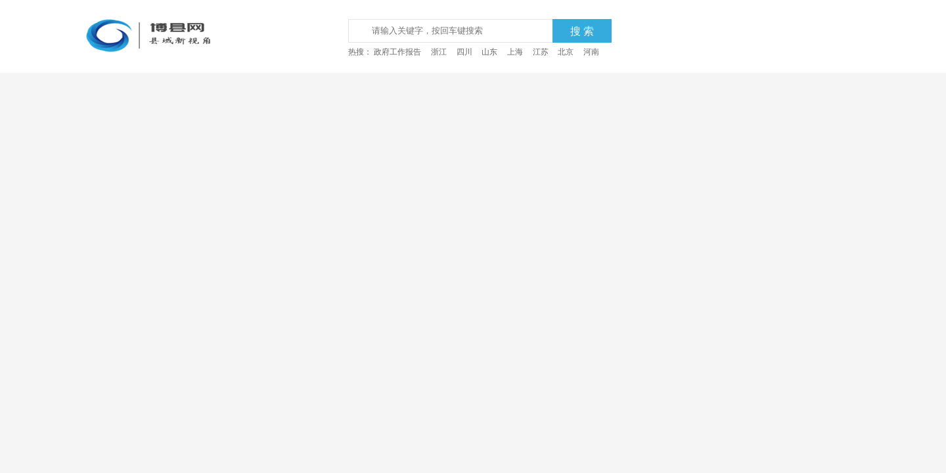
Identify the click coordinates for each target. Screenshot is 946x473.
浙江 (439, 51)
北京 (566, 51)
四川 (464, 51)
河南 (591, 51)
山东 (489, 51)
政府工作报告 (397, 51)
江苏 (541, 51)
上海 (515, 51)
